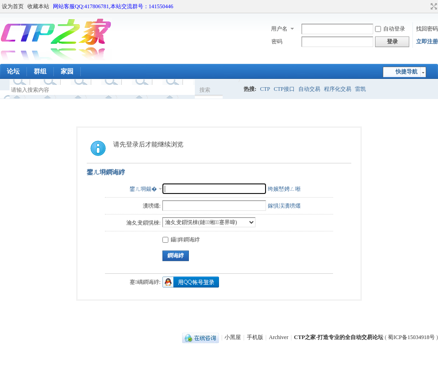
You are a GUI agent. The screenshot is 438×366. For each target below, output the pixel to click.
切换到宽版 (433, 6)
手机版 (255, 337)
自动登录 (390, 29)
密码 (276, 41)
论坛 (13, 71)
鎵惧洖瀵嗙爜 (284, 206)
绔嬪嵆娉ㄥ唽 (284, 189)
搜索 (204, 90)
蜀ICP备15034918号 (411, 337)
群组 (40, 71)
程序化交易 (337, 89)
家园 (67, 71)
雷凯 (360, 89)
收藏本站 (38, 6)
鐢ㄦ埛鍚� (143, 189)
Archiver (278, 337)
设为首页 (13, 6)
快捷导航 (406, 71)
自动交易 (309, 89)
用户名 (279, 29)
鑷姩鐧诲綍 (181, 239)
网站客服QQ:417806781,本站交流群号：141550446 (113, 6)
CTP (265, 89)
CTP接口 (284, 89)
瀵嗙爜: (152, 206)
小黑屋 (232, 337)
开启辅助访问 (425, 6)
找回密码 (427, 29)
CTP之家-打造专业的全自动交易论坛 (338, 337)
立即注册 (427, 41)
